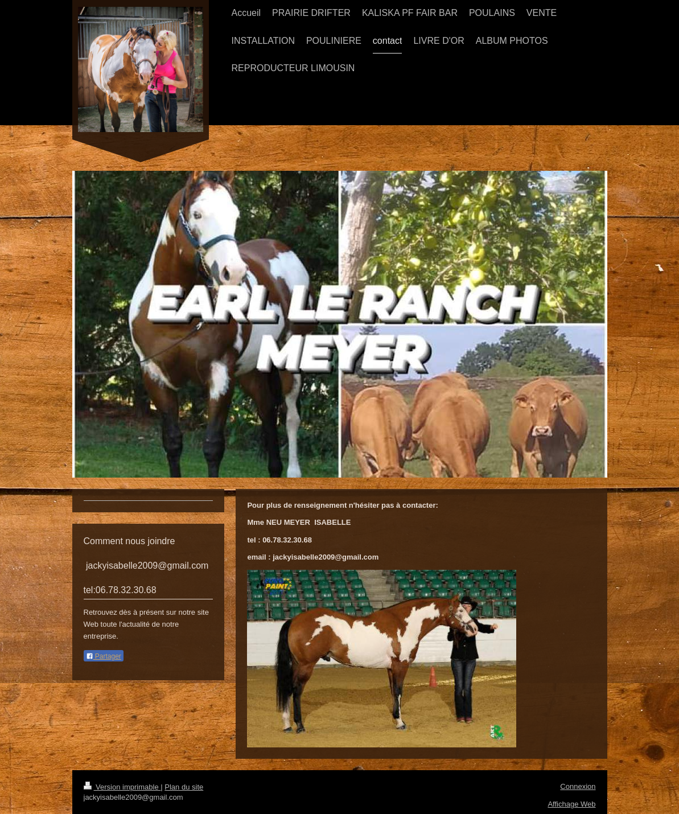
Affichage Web (571, 804)
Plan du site (183, 787)
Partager (103, 656)
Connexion (577, 786)
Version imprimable (122, 787)
